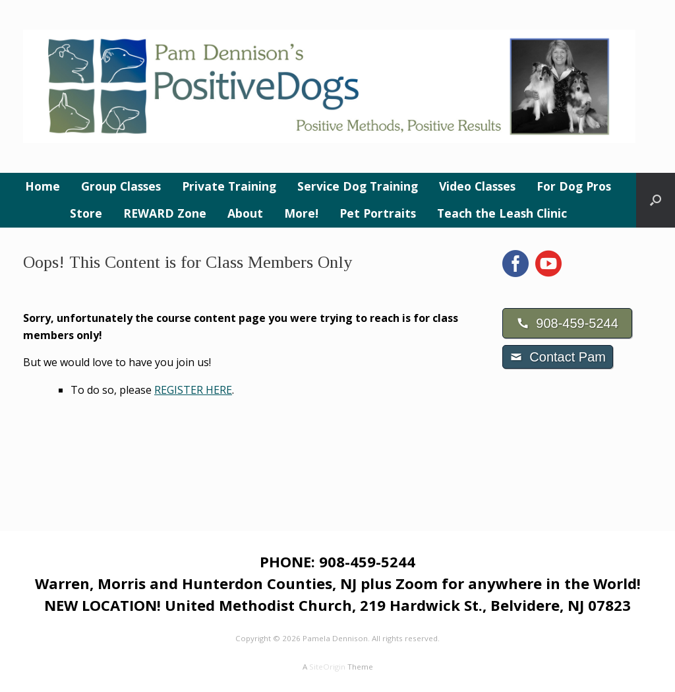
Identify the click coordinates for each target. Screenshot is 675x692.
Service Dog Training (357, 186)
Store (86, 213)
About (245, 213)
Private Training (229, 186)
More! (301, 213)
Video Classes (477, 186)
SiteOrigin (327, 667)
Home (42, 186)
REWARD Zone (164, 213)
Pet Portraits (377, 213)
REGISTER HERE (193, 390)
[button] (655, 200)
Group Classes (121, 186)
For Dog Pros (574, 186)
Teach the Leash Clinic (502, 213)
